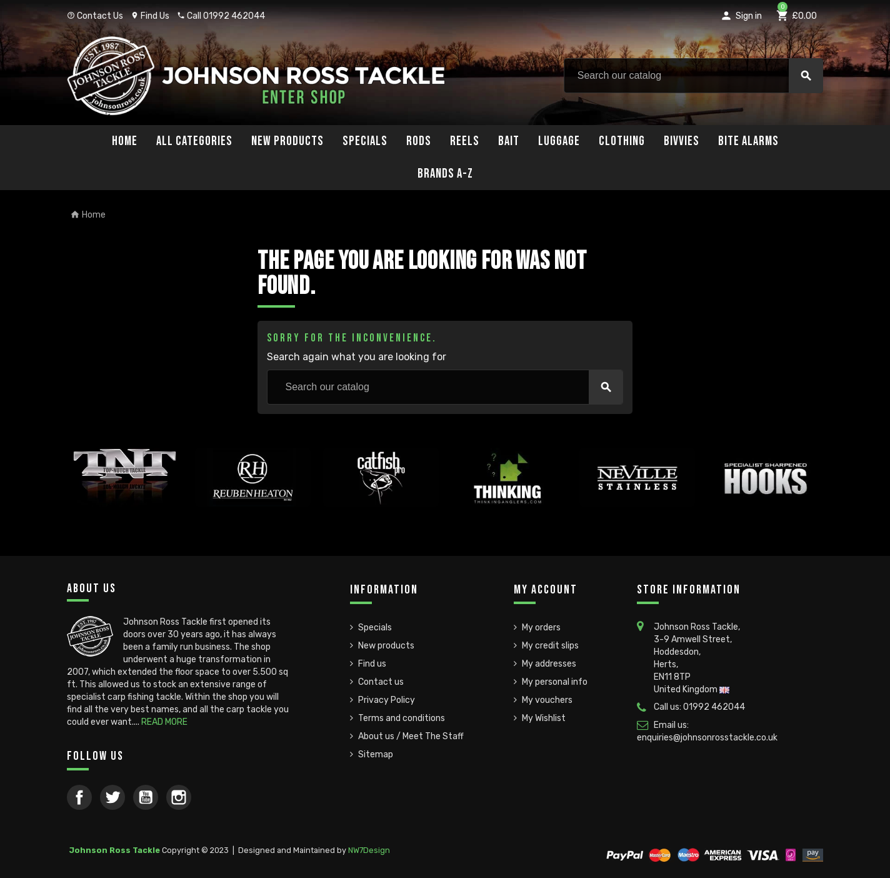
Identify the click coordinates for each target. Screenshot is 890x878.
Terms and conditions (401, 718)
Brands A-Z (445, 173)
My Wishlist (544, 718)
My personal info (555, 682)
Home (125, 141)
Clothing (622, 141)
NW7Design (369, 850)
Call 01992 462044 (221, 16)
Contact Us (95, 16)
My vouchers (547, 700)
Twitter (112, 797)
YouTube (145, 797)
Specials (365, 141)
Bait (508, 141)
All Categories (194, 141)
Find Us (150, 16)
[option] (125, 506)
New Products (287, 141)
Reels (464, 141)
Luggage (559, 141)
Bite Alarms (748, 141)
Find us (372, 663)
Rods (418, 141)
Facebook (79, 797)
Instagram (178, 797)
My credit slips (550, 645)
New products (386, 645)
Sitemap (375, 754)
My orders (541, 627)
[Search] (693, 75)
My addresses (549, 663)
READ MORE (164, 722)
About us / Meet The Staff (411, 736)
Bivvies (681, 141)
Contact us (381, 682)
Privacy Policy (386, 700)
